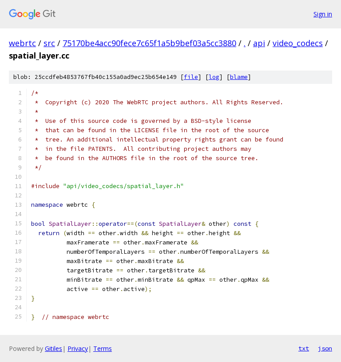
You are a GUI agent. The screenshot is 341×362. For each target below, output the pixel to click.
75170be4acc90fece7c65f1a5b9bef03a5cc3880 (149, 43)
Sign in (322, 14)
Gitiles (53, 348)
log (214, 77)
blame (239, 77)
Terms (102, 348)
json (325, 348)
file (191, 77)
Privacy (77, 348)
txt (303, 348)
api (259, 43)
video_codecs (298, 43)
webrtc (22, 43)
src (49, 43)
